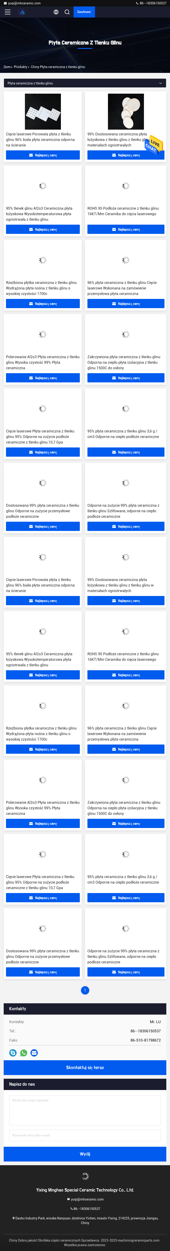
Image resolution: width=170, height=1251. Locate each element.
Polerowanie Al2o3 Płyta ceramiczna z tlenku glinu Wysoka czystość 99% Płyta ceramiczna (43, 362)
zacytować (84, 12)
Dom (7, 67)
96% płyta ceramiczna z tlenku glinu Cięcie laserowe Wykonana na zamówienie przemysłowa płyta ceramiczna (122, 288)
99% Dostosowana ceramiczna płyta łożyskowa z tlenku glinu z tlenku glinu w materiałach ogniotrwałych (120, 139)
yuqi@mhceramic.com (22, 3)
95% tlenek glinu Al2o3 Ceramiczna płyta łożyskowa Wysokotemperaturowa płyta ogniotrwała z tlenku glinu (39, 214)
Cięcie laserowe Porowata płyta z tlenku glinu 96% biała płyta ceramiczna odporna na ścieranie (40, 139)
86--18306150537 (151, 3)
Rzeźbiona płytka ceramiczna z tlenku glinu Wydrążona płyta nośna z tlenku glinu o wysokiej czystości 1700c (41, 288)
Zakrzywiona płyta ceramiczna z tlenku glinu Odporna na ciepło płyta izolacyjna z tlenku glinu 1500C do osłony (123, 362)
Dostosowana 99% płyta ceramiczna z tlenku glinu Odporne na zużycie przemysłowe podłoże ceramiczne (42, 511)
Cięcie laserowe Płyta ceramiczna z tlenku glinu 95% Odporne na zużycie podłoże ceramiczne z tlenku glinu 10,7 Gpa (40, 436)
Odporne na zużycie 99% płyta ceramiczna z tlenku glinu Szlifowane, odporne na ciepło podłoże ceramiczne (123, 511)
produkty (20, 67)
